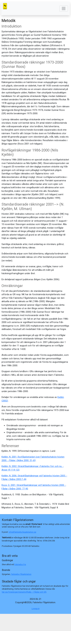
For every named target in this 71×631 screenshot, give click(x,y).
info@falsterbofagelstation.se (22, 532)
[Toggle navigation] (63, 8)
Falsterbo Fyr (20, 564)
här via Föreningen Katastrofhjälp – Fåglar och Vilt (24, 592)
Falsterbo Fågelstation (21, 574)
